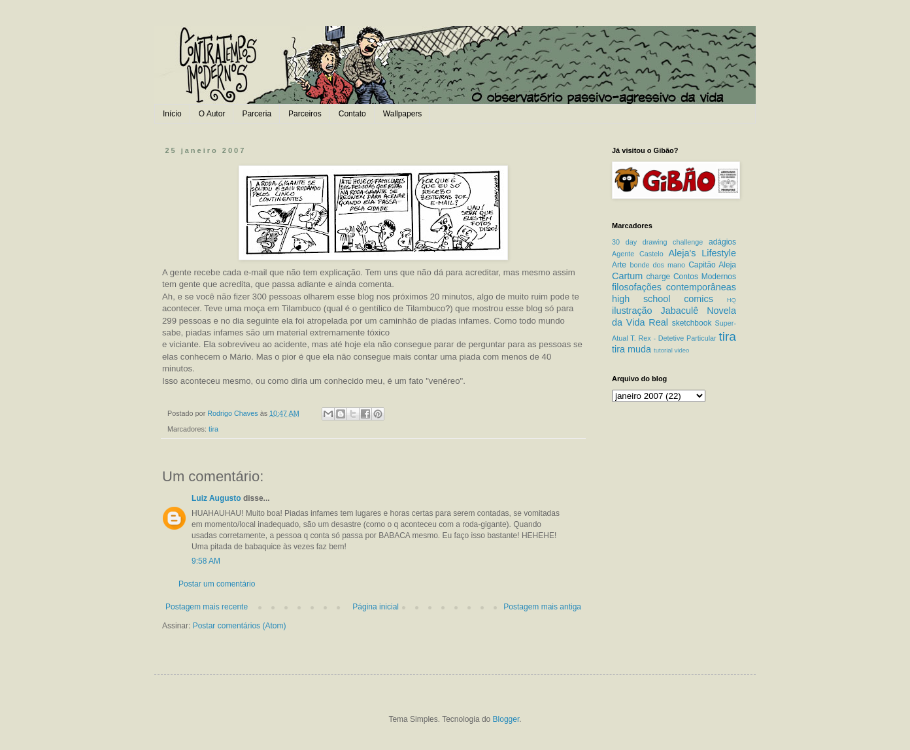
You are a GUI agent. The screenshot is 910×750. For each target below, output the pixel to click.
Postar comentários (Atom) (239, 625)
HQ (731, 299)
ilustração (632, 310)
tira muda (631, 349)
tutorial (663, 350)
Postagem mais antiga (542, 606)
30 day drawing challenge (657, 242)
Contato (352, 113)
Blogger (506, 719)
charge (659, 276)
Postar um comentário (216, 583)
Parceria (256, 113)
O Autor (212, 113)
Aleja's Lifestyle (702, 253)
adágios (722, 242)
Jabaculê (680, 310)
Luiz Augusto (216, 498)
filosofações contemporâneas (674, 287)
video (681, 350)
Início (172, 113)
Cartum (627, 276)
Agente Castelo (638, 254)
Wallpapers (402, 113)
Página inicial (375, 606)
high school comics (662, 299)
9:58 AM (206, 561)
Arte (619, 264)
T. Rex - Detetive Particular (673, 338)
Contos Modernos (704, 276)
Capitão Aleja (712, 264)
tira (213, 429)
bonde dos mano (657, 265)
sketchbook (692, 323)
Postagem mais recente (206, 606)
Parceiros (305, 113)
